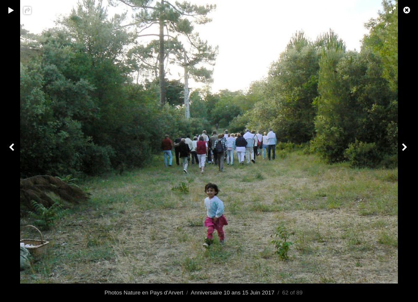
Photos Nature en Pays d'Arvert (143, 292)
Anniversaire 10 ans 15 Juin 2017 (232, 292)
